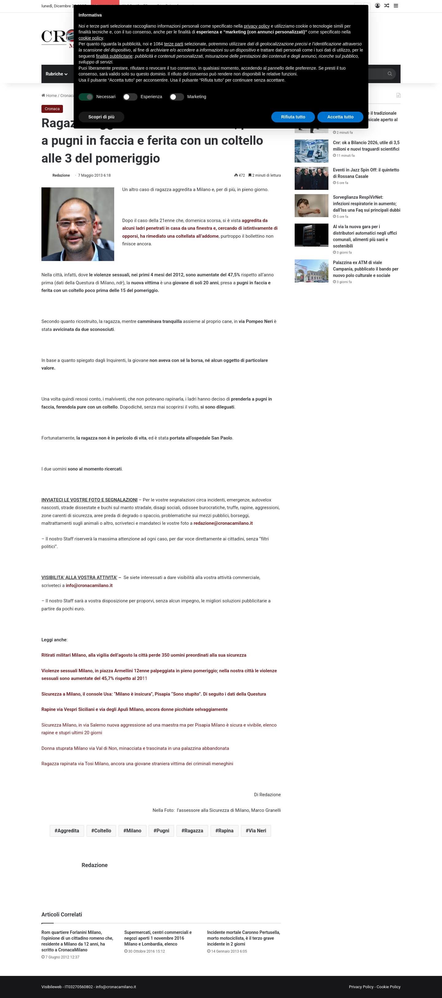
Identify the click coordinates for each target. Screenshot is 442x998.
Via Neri (257, 831)
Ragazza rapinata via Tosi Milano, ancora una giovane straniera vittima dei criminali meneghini (137, 763)
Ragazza (193, 831)
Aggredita (68, 831)
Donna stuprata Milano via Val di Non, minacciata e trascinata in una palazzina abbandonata (135, 748)
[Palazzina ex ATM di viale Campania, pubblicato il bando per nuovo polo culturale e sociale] (311, 270)
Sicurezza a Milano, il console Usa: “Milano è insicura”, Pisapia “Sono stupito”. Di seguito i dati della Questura (153, 694)
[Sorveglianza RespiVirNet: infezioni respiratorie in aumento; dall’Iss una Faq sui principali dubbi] (311, 205)
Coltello (102, 831)
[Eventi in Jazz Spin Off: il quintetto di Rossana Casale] (311, 178)
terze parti (173, 43)
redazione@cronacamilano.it (223, 523)
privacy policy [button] (257, 26)
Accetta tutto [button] (340, 116)
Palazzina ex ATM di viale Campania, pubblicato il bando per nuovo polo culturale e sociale (365, 269)
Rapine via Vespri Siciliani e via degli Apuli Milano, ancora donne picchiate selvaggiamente (134, 709)
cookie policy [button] (91, 38)
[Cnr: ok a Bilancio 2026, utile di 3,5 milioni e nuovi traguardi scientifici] (311, 151)
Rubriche (54, 73)
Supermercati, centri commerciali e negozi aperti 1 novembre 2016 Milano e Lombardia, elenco (158, 938)
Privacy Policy (361, 987)
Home (49, 95)
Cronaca (67, 95)
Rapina (226, 831)
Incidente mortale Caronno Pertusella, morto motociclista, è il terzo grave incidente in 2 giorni (243, 938)
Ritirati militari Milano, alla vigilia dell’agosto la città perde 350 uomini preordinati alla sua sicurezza (143, 655)
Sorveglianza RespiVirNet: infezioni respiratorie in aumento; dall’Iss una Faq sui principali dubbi (366, 204)
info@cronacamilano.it (89, 585)
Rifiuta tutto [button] (293, 116)
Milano (134, 831)
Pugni (163, 831)
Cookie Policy (389, 987)
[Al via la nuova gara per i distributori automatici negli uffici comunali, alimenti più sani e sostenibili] (311, 235)
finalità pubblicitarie (114, 56)
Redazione (61, 175)
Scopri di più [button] (101, 116)
